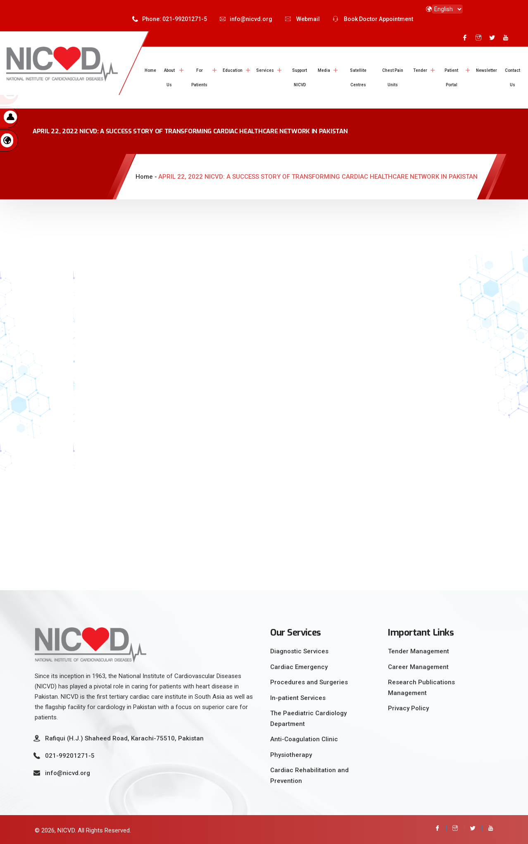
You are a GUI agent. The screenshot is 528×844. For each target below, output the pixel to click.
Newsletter (486, 70)
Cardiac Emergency (299, 667)
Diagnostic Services (299, 651)
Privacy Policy (408, 708)
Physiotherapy (291, 755)
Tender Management (418, 651)
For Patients (199, 77)
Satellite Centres (358, 77)
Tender (420, 70)
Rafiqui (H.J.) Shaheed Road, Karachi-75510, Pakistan (124, 738)
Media (324, 70)
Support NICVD (299, 77)
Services (265, 70)
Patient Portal (451, 77)
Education (233, 70)
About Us (169, 77)
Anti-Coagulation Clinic (304, 739)
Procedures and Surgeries (309, 682)
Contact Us (512, 77)
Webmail (302, 19)
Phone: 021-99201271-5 (169, 19)
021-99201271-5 (70, 755)
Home (150, 70)
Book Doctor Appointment (373, 19)
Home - (146, 176)
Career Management (418, 667)
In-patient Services (298, 698)
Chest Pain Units (392, 77)
